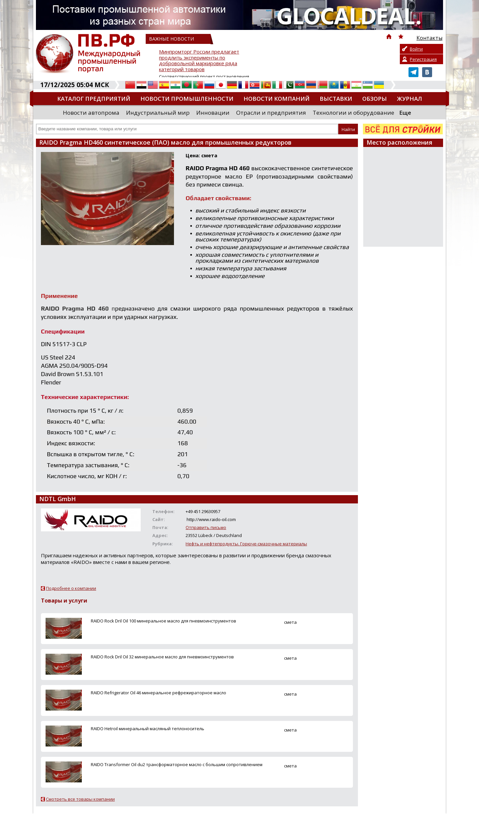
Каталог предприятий (93, 98)
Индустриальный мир (158, 112)
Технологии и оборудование (353, 112)
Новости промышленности (187, 98)
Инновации (213, 112)
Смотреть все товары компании (80, 799)
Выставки (336, 98)
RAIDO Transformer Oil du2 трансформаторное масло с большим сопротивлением (176, 764)
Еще (405, 112)
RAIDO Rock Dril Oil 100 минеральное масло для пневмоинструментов (163, 621)
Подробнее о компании (71, 588)
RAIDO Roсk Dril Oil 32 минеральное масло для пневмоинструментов (162, 657)
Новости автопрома (91, 112)
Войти (416, 49)
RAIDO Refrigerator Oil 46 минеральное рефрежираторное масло (158, 693)
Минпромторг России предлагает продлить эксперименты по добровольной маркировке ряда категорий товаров (199, 60)
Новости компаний (276, 98)
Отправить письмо (206, 527)
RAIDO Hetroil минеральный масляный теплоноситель (147, 729)
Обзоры (374, 98)
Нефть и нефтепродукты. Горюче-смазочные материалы (246, 544)
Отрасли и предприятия (271, 112)
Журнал (409, 98)
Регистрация (423, 59)
